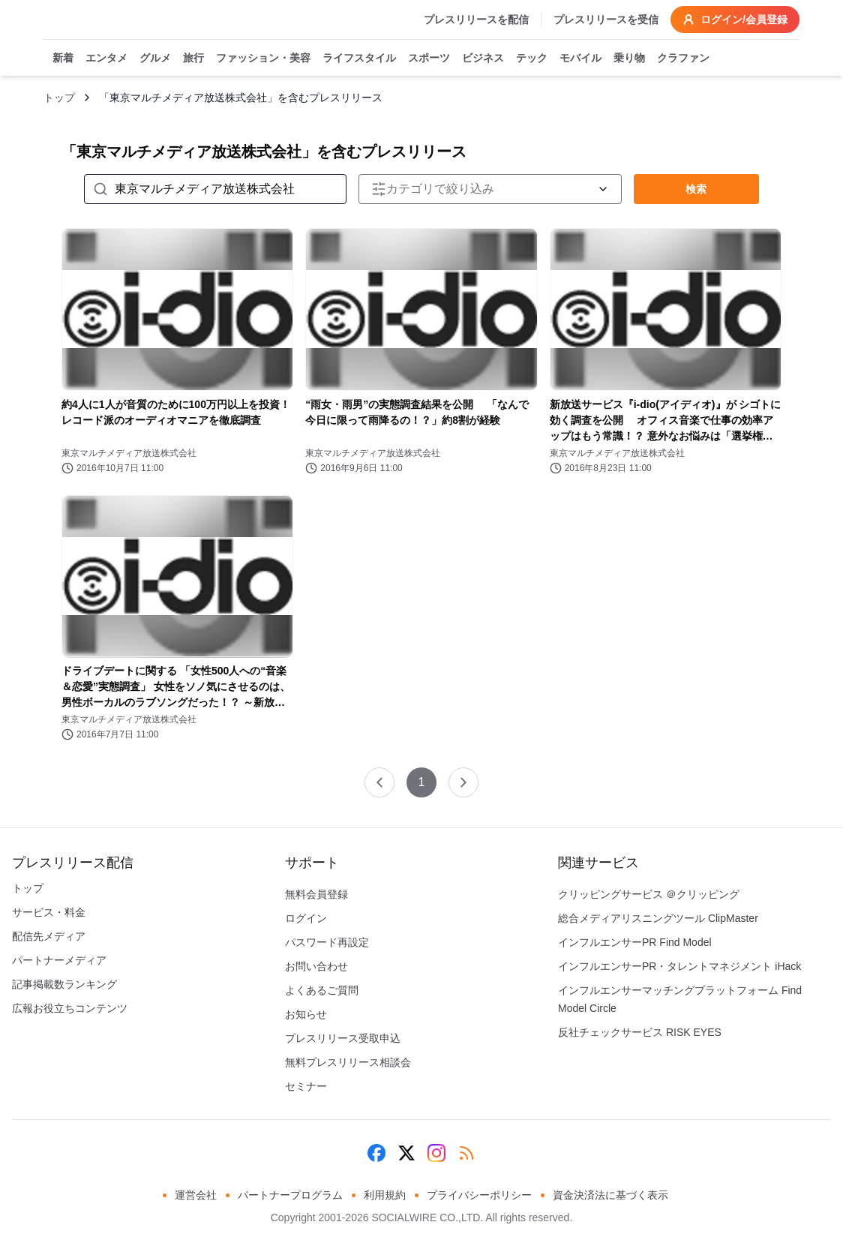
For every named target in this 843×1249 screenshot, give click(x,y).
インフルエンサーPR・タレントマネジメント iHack (679, 966)
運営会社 (196, 1195)
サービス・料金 (49, 912)
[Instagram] (437, 1153)
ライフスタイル (359, 58)
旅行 (193, 58)
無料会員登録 (316, 894)
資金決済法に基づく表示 (610, 1195)
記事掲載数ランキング (64, 984)
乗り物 (629, 58)
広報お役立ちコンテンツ (70, 1008)
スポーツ (429, 58)
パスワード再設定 (327, 942)
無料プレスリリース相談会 (348, 1062)
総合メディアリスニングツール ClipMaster (658, 918)
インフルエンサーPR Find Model (635, 942)
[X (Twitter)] (407, 1153)
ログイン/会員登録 (735, 20)
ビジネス (483, 58)
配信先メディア (49, 936)
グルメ (155, 58)
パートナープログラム (290, 1195)
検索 (696, 189)
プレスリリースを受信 (606, 20)
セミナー (306, 1086)
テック (532, 58)
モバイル (581, 58)
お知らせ (306, 1014)
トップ (59, 98)
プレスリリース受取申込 (342, 1038)
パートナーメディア (59, 960)
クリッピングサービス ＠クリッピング (649, 894)
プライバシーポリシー (479, 1195)
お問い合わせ (316, 966)
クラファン (683, 58)
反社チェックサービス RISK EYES (640, 1032)
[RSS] (467, 1153)
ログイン (306, 918)
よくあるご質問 (321, 990)
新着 (63, 58)
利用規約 (385, 1195)
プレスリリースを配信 (476, 20)
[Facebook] (377, 1153)
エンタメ (107, 58)
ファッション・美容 (263, 58)
